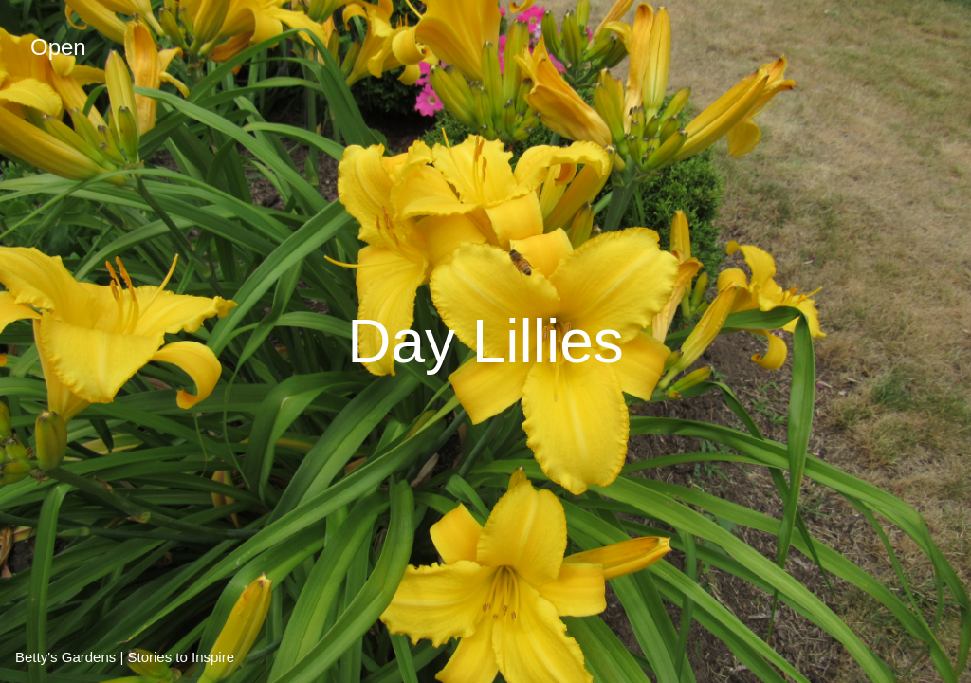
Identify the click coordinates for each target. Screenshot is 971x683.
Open (58, 47)
